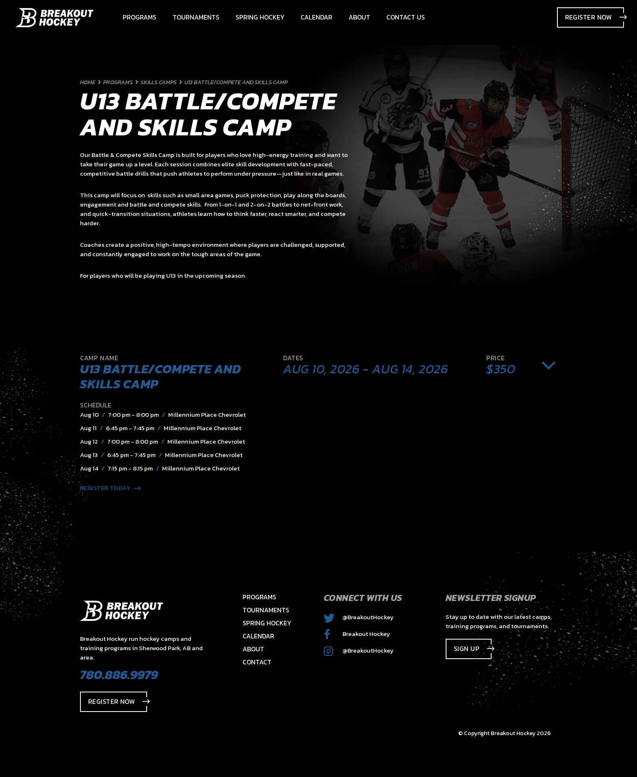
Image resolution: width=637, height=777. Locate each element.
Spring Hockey (267, 622)
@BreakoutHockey (359, 617)
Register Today (110, 487)
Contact (257, 661)
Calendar (258, 635)
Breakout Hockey (357, 633)
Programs (259, 596)
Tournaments (266, 609)
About (253, 648)
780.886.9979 (119, 674)
